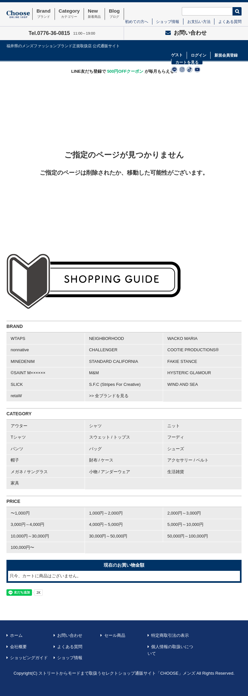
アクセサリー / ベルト (188, 460)
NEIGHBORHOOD (106, 338)
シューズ (175, 448)
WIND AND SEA (182, 384)
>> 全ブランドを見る (109, 395)
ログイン (198, 55)
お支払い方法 (199, 21)
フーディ (175, 437)
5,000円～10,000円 (185, 524)
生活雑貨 (175, 471)
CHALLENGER (103, 349)
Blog (114, 14)
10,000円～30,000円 (30, 536)
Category (69, 14)
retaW (16, 395)
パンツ (17, 448)
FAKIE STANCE (182, 361)
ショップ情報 (167, 21)
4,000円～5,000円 (106, 524)
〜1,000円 (20, 513)
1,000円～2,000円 (106, 513)
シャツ (95, 425)
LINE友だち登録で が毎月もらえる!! (124, 71)
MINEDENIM (23, 361)
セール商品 (114, 635)
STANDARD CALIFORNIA (113, 361)
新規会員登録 (226, 55)
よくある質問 (230, 21)
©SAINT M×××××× (28, 372)
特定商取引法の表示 (170, 635)
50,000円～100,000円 (187, 536)
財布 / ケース (101, 460)
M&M (94, 372)
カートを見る (187, 62)
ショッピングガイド (29, 657)
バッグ (95, 448)
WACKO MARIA (182, 338)
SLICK (17, 384)
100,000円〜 (22, 547)
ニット (173, 425)
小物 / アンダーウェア (109, 471)
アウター (19, 425)
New (94, 14)
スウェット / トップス (109, 437)
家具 (15, 483)
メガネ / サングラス (29, 471)
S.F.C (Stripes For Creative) (115, 384)
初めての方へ (136, 21)
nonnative (20, 349)
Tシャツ (18, 437)
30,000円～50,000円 (108, 536)
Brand (43, 14)
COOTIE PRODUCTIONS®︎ (193, 349)
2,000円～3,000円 (184, 513)
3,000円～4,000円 (27, 524)
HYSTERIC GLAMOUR (189, 372)
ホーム (16, 635)
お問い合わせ (185, 33)
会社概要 (18, 646)
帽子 (15, 460)
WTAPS (18, 338)
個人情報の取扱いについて (170, 650)
